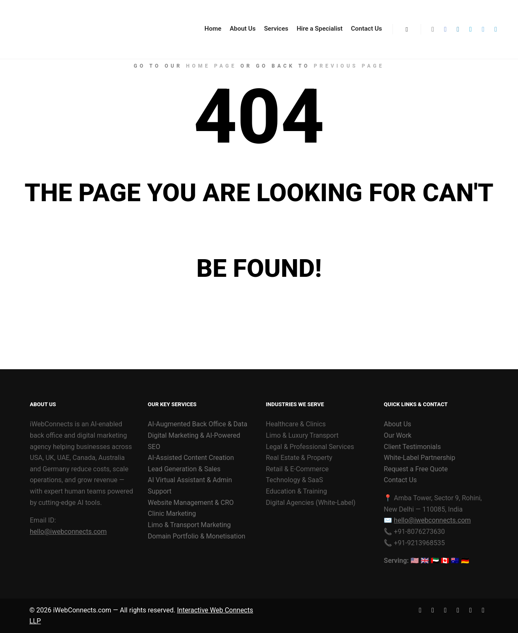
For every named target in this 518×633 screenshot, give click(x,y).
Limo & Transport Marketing (189, 525)
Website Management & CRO (191, 503)
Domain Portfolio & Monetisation (196, 536)
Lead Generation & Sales (184, 469)
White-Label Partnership (419, 458)
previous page (349, 66)
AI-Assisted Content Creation (191, 458)
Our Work (397, 435)
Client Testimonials (412, 447)
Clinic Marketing (172, 513)
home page (211, 66)
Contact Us (400, 480)
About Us (397, 424)
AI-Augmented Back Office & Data (197, 424)
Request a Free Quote (415, 469)
